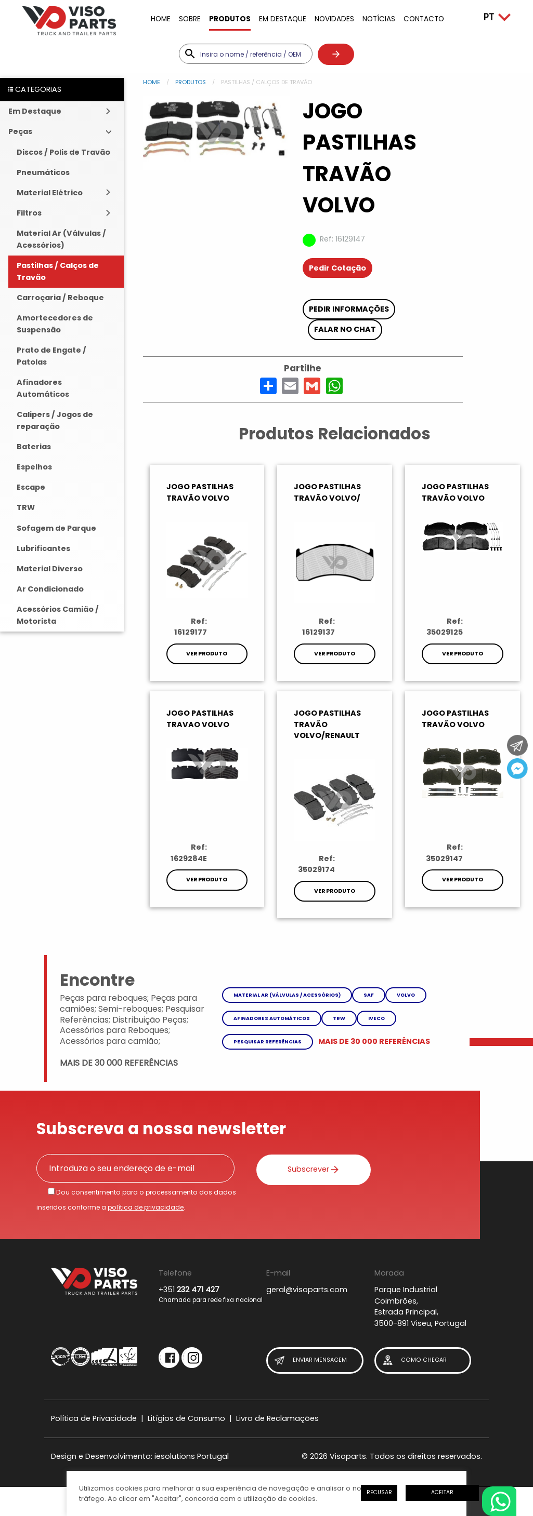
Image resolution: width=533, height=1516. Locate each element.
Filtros (29, 213)
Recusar (379, 1492)
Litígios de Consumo (186, 1418)
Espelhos (34, 467)
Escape (31, 487)
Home (161, 19)
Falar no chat (345, 329)
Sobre (190, 19)
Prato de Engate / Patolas (51, 356)
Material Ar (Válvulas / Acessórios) (61, 239)
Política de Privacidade (94, 1418)
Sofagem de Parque (56, 528)
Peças (20, 131)
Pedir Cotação (337, 268)
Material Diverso (50, 569)
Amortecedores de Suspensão (55, 324)
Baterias (34, 446)
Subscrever (308, 1169)
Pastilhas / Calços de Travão (58, 271)
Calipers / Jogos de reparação (55, 420)
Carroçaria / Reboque (60, 297)
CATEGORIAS (34, 89)
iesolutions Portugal (191, 1456)
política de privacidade (146, 1207)
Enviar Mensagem (310, 1360)
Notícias (378, 19)
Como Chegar (414, 1360)
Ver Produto (206, 654)
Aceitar (442, 1492)
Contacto (424, 19)
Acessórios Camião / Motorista (58, 615)
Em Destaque (282, 19)
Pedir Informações (349, 309)
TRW (26, 507)
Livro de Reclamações (277, 1418)
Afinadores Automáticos (43, 388)
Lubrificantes (43, 548)
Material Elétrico (50, 192)
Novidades (334, 19)
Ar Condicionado (50, 589)
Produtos (230, 19)
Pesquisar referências (267, 1041)
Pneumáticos (43, 172)
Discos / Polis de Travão (63, 152)
